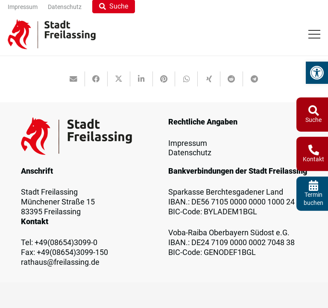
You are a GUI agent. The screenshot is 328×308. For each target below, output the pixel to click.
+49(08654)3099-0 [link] (66, 242)
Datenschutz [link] (189, 152)
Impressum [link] (187, 143)
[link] (317, 73)
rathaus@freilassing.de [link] (60, 262)
